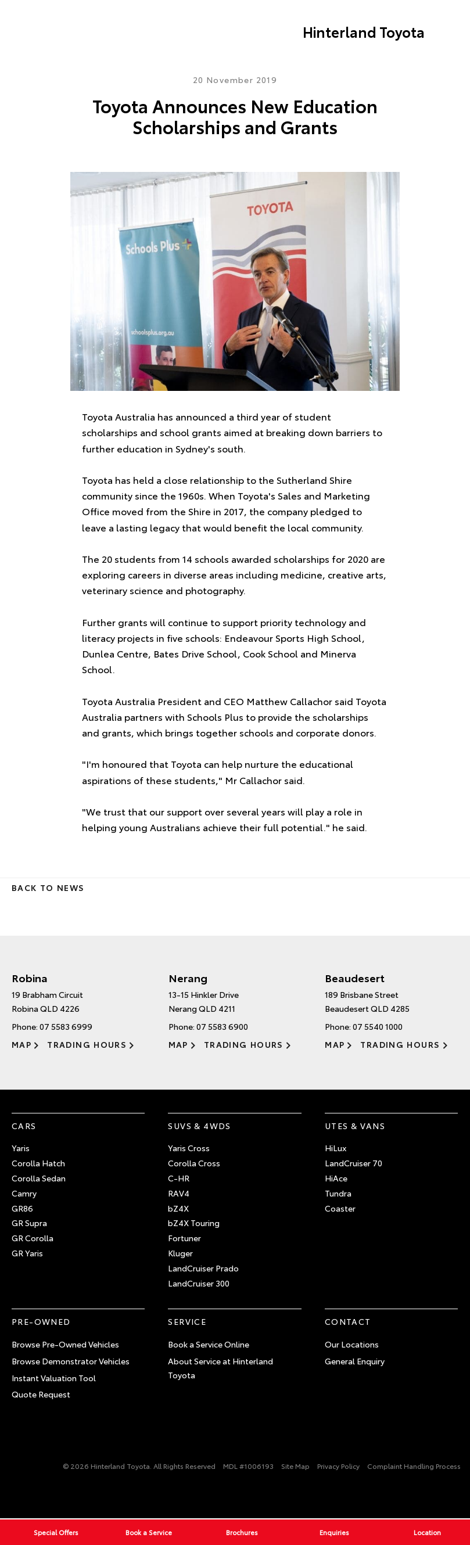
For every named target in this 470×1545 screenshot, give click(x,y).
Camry (24, 1193)
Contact (348, 1321)
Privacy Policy (338, 1466)
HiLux (335, 1148)
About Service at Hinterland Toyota (220, 1368)
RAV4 (178, 1193)
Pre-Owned (41, 1321)
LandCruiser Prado (203, 1268)
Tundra (338, 1193)
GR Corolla (32, 1238)
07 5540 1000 (378, 1026)
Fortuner (184, 1238)
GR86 (22, 1208)
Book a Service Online (208, 1344)
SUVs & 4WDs (199, 1125)
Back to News (48, 887)
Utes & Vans (355, 1125)
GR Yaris (27, 1253)
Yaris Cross (189, 1148)
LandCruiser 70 (353, 1163)
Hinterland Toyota (364, 31)
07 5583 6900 (222, 1026)
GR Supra (29, 1222)
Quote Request (41, 1394)
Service (187, 1321)
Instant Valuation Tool (54, 1378)
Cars (24, 1125)
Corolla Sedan (39, 1178)
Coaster (340, 1208)
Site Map (295, 1466)
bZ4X (178, 1208)
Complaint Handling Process (414, 1466)
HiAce (336, 1178)
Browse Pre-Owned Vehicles (65, 1344)
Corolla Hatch (38, 1163)
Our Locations (352, 1344)
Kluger (180, 1253)
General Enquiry (355, 1361)
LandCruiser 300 (198, 1283)
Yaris (21, 1148)
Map (21, 1044)
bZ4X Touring (194, 1222)
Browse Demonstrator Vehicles (71, 1361)
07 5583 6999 (66, 1026)
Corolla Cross (194, 1163)
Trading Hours (87, 1044)
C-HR (178, 1178)
